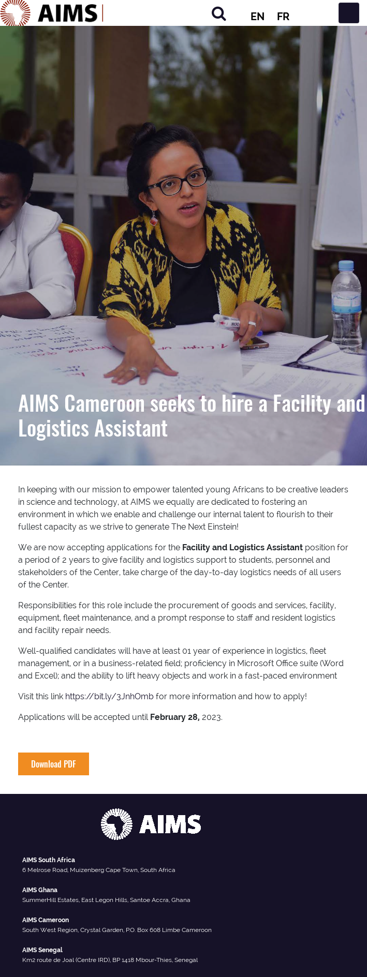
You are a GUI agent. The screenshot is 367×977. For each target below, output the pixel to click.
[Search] (219, 13)
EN (258, 16)
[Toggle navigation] (349, 13)
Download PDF (53, 764)
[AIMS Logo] (52, 13)
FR (283, 16)
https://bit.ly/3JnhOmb (109, 696)
